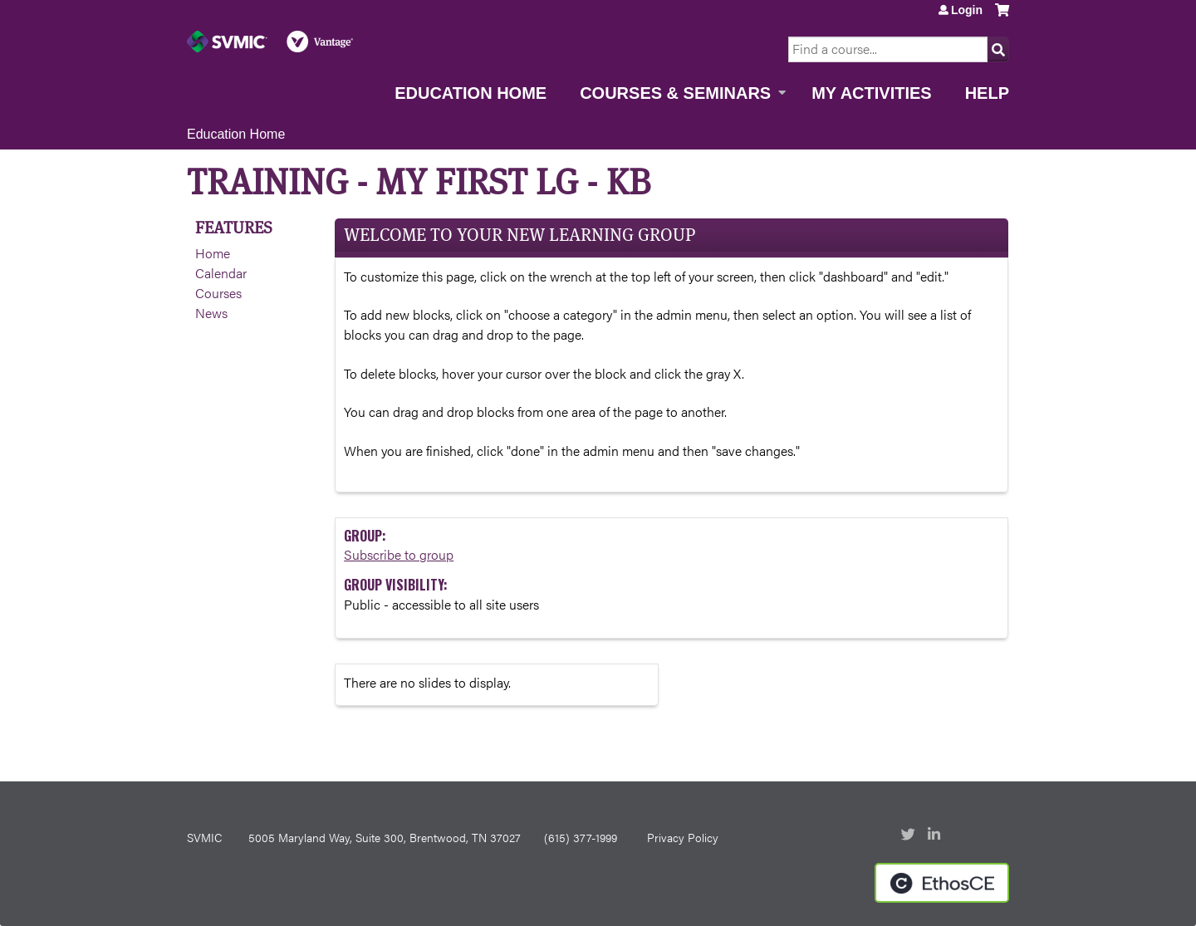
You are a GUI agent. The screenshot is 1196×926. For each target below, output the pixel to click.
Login (967, 10)
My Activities (871, 93)
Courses (218, 292)
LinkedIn (936, 835)
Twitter (909, 835)
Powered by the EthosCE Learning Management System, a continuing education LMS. (942, 883)
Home (212, 252)
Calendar (221, 272)
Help (987, 93)
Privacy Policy (682, 837)
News (211, 312)
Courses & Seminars (675, 93)
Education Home (471, 93)
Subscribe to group (398, 554)
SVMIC (204, 837)
